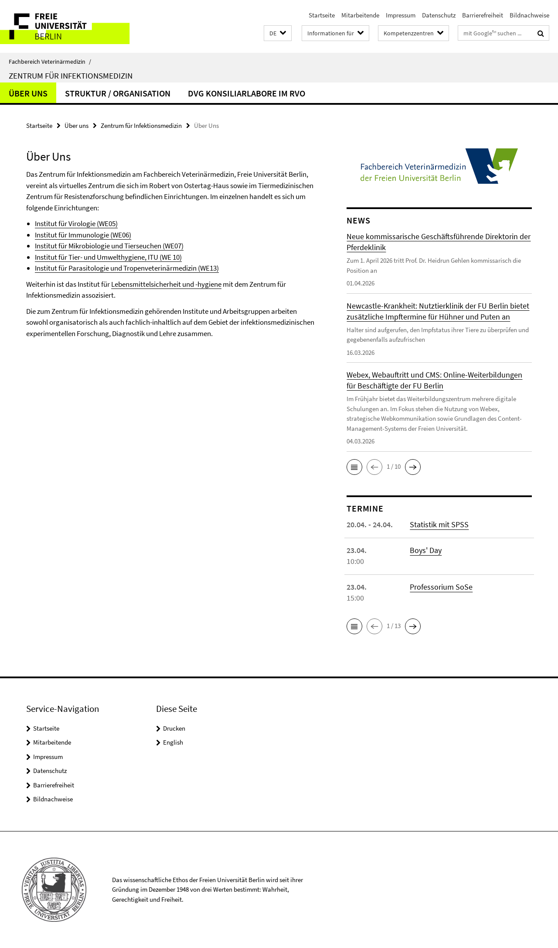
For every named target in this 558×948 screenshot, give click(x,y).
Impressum (400, 15)
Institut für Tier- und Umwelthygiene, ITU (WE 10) (108, 257)
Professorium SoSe (441, 587)
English (173, 742)
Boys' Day (426, 550)
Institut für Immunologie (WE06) (83, 235)
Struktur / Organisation (117, 93)
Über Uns (28, 93)
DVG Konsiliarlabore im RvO (246, 93)
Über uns (76, 125)
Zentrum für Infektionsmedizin (71, 75)
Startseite (322, 15)
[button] (278, 33)
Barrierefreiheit (482, 15)
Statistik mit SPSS (439, 524)
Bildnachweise (529, 15)
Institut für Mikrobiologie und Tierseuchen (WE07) (109, 246)
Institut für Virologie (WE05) (76, 223)
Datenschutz (439, 15)
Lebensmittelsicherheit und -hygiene (166, 284)
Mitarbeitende (360, 15)
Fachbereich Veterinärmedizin (50, 61)
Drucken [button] (174, 728)
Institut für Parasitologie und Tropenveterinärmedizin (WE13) (127, 268)
